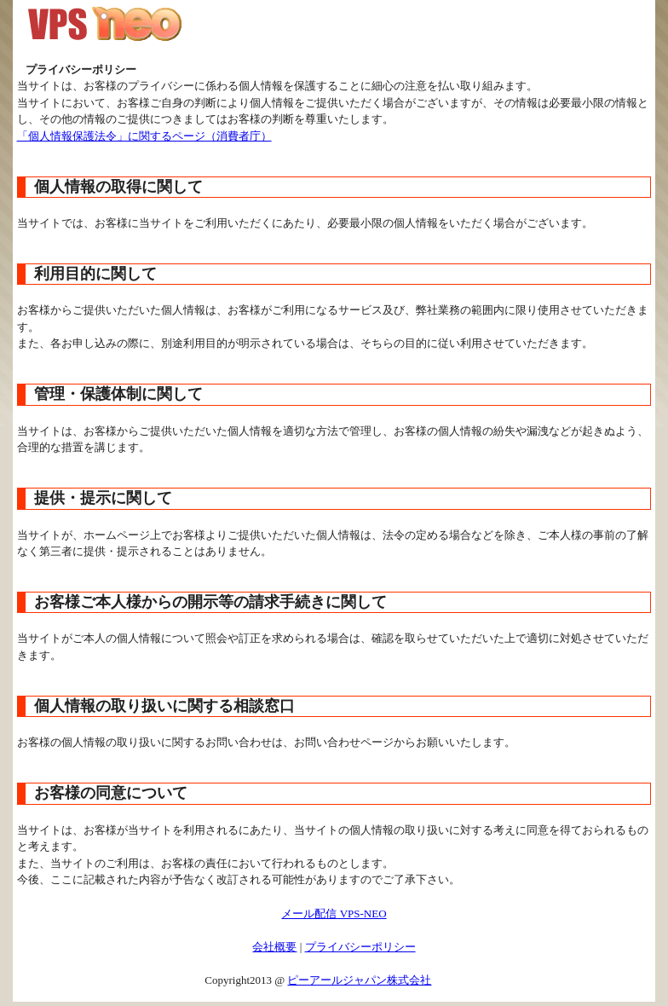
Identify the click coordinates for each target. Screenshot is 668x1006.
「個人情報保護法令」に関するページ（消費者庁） (144, 136)
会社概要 (274, 946)
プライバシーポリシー (360, 946)
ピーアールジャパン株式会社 (359, 980)
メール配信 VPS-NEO (333, 913)
